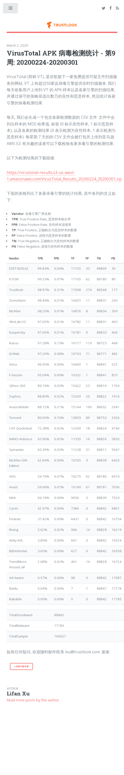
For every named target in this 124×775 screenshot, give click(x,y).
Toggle (11, 9)
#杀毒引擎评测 (21, 666)
